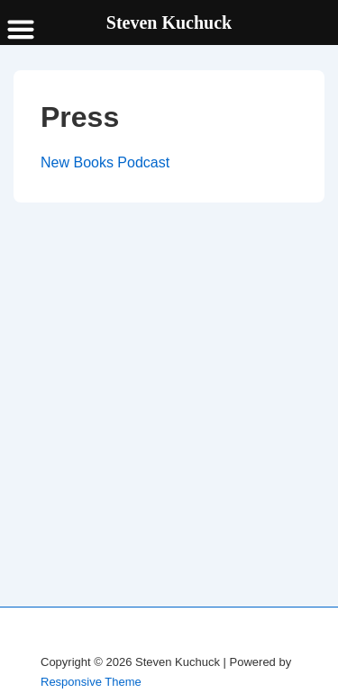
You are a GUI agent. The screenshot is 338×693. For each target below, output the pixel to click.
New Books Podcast (105, 162)
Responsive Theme (91, 681)
